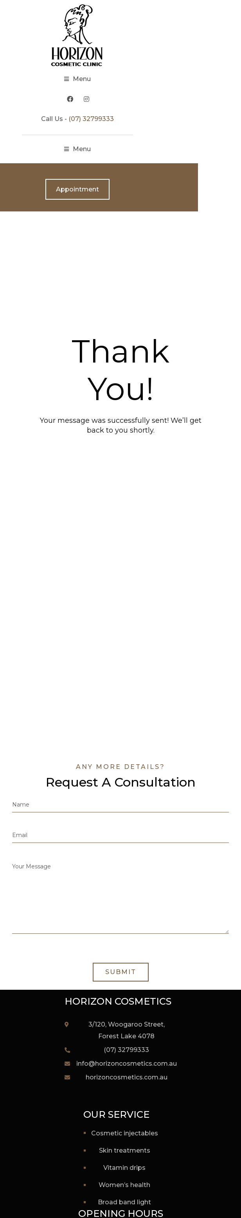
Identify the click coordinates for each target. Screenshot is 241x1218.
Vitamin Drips (124, 1167)
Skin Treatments (124, 1150)
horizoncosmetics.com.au (126, 1077)
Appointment (120, 189)
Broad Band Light (124, 1202)
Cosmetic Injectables (124, 1133)
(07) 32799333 (134, 119)
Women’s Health (124, 1185)
